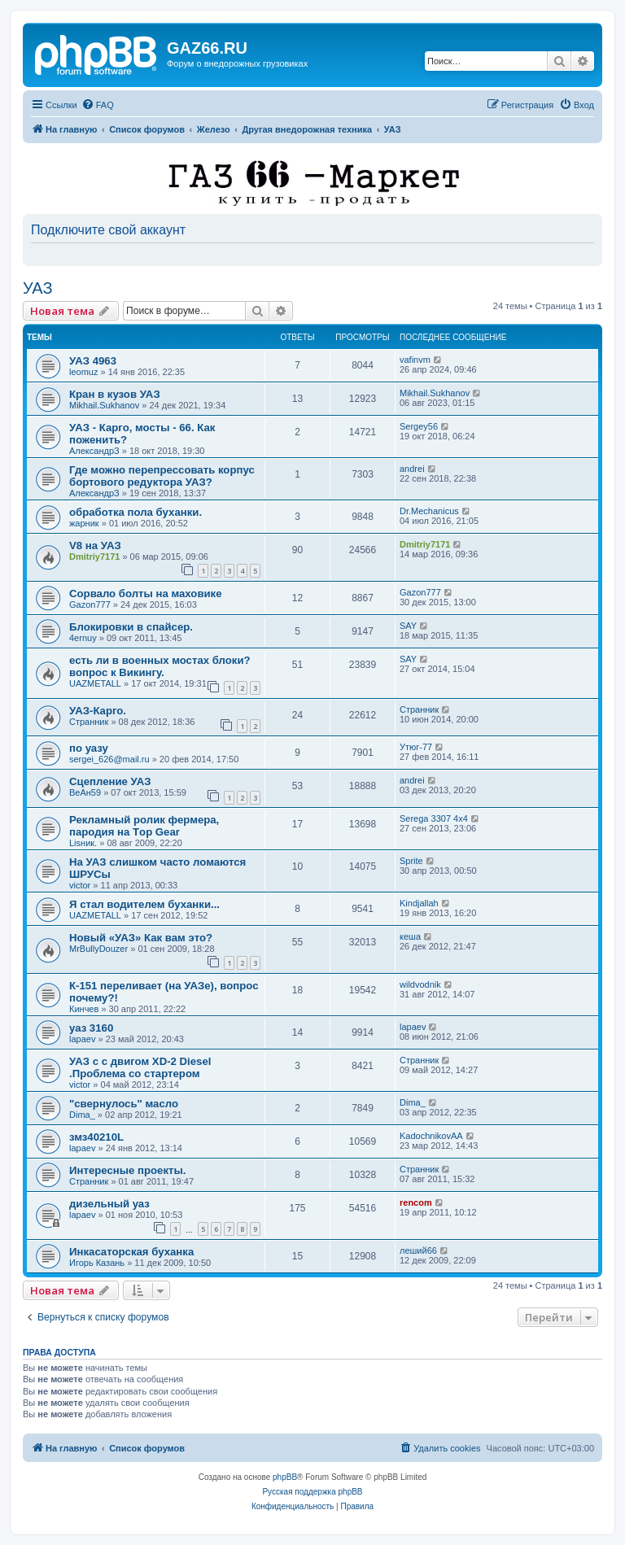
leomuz (83, 372)
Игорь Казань (97, 1263)
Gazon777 (90, 604)
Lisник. (83, 843)
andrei (412, 469)
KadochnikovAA (431, 1136)
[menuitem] (97, 105)
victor (79, 885)
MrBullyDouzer (98, 949)
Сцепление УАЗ (110, 781)
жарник (84, 523)
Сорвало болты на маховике (145, 593)
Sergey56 (419, 426)
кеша (410, 936)
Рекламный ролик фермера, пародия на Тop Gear (144, 826)
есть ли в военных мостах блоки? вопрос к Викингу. (160, 666)
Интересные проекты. (127, 1170)
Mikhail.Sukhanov (104, 405)
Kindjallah (419, 903)
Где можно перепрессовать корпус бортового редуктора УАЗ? (162, 476)
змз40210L (96, 1137)
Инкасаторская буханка (131, 1252)
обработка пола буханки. (135, 512)
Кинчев (83, 1009)
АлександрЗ (94, 451)
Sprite (411, 861)
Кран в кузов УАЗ (114, 394)
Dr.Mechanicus (429, 511)
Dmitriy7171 (94, 556)
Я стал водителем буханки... (144, 904)
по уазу (88, 748)
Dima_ (82, 1114)
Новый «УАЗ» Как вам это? (140, 938)
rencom (416, 1202)
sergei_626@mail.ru (109, 759)
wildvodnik (420, 984)
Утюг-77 (416, 747)
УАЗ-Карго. (97, 711)
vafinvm (415, 359)
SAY (408, 626)
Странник (88, 722)
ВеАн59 (85, 792)
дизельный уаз (109, 1204)
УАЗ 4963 (92, 361)
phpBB (285, 1477)
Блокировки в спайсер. (131, 627)
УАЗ (38, 288)
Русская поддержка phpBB (312, 1491)
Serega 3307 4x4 (434, 818)
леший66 (418, 1250)
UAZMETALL (95, 683)
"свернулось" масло (123, 1104)
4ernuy (83, 638)
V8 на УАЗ (95, 545)
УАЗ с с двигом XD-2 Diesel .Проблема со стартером (140, 1067)
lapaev (82, 1039)
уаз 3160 (91, 1028)
